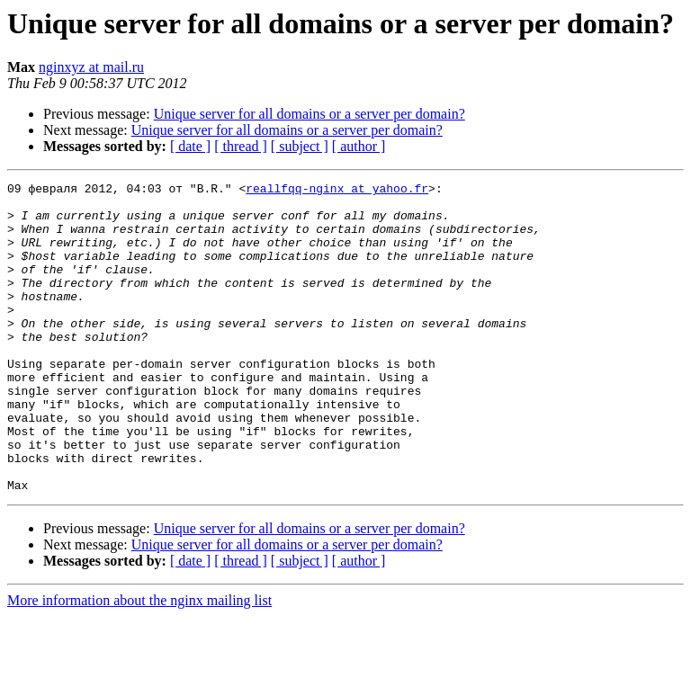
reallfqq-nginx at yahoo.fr (337, 191)
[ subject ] (299, 146)
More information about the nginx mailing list (139, 662)
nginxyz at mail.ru (91, 67)
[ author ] (359, 146)
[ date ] (190, 146)
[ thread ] (240, 146)
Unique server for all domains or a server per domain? (309, 113)
